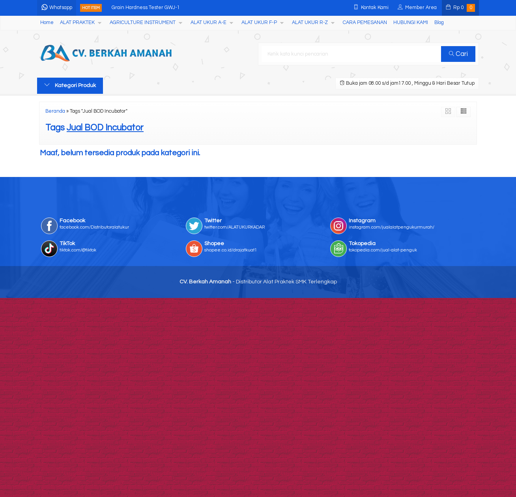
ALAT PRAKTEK (77, 22)
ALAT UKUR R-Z (310, 22)
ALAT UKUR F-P (259, 22)
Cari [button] (458, 54)
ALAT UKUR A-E (208, 22)
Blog (439, 22)
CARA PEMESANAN (365, 22)
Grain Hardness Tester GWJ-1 (146, 7)
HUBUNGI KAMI (410, 22)
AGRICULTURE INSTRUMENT (143, 22)
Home (47, 22)
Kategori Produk (70, 85)
